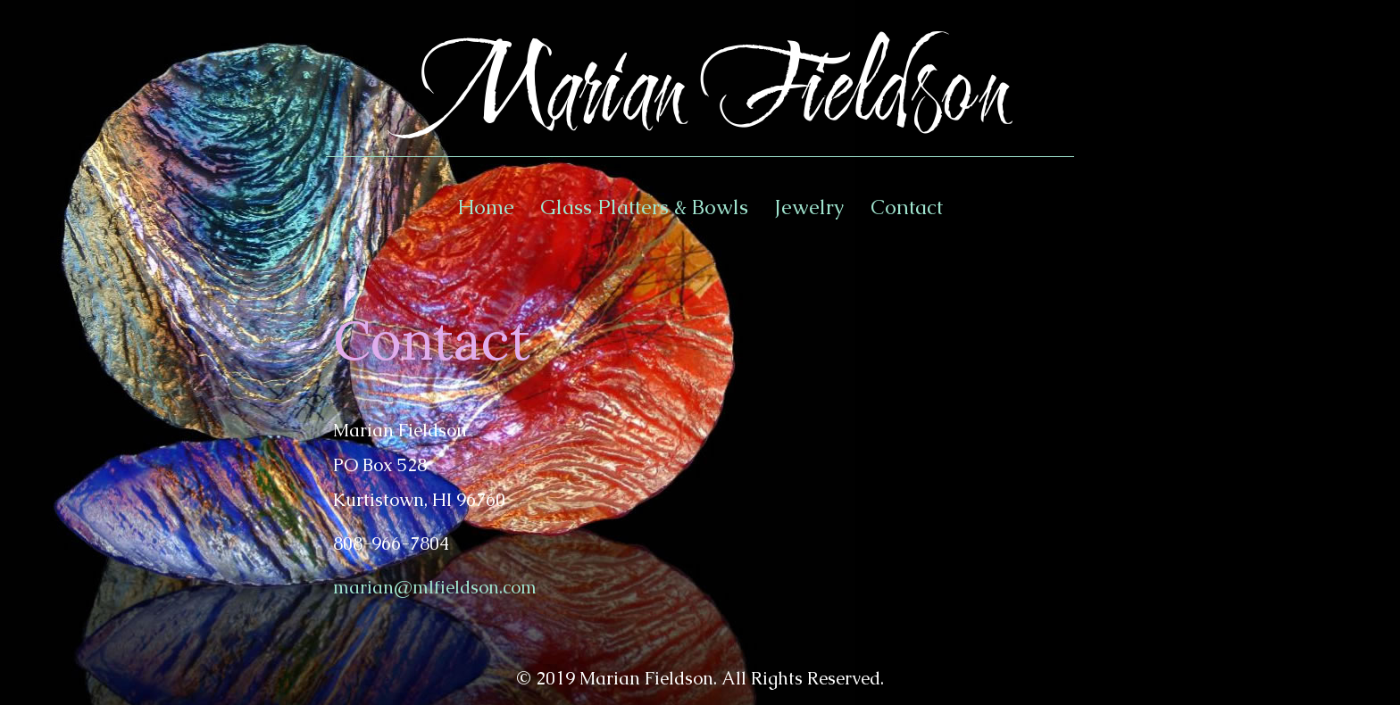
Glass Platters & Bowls (644, 207)
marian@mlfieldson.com (435, 587)
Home (485, 207)
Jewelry (809, 207)
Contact (907, 207)
